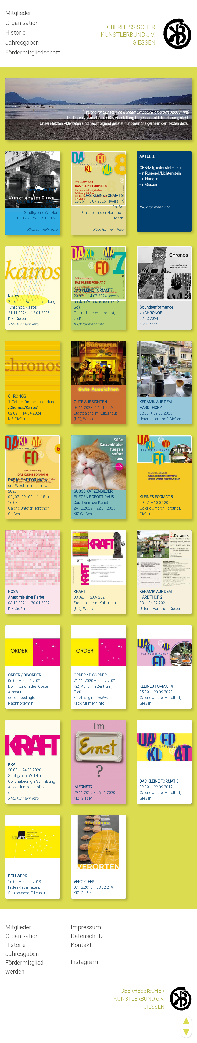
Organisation (22, 23)
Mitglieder (18, 13)
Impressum (86, 927)
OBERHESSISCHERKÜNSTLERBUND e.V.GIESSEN (128, 35)
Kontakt (81, 945)
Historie (15, 33)
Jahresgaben (22, 43)
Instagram (84, 961)
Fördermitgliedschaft (32, 53)
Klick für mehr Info (89, 703)
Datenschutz (87, 936)
